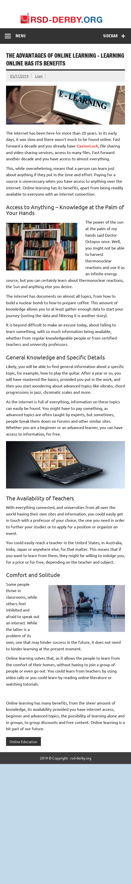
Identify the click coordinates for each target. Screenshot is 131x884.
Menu (21, 36)
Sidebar (110, 36)
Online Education (23, 741)
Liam (39, 76)
